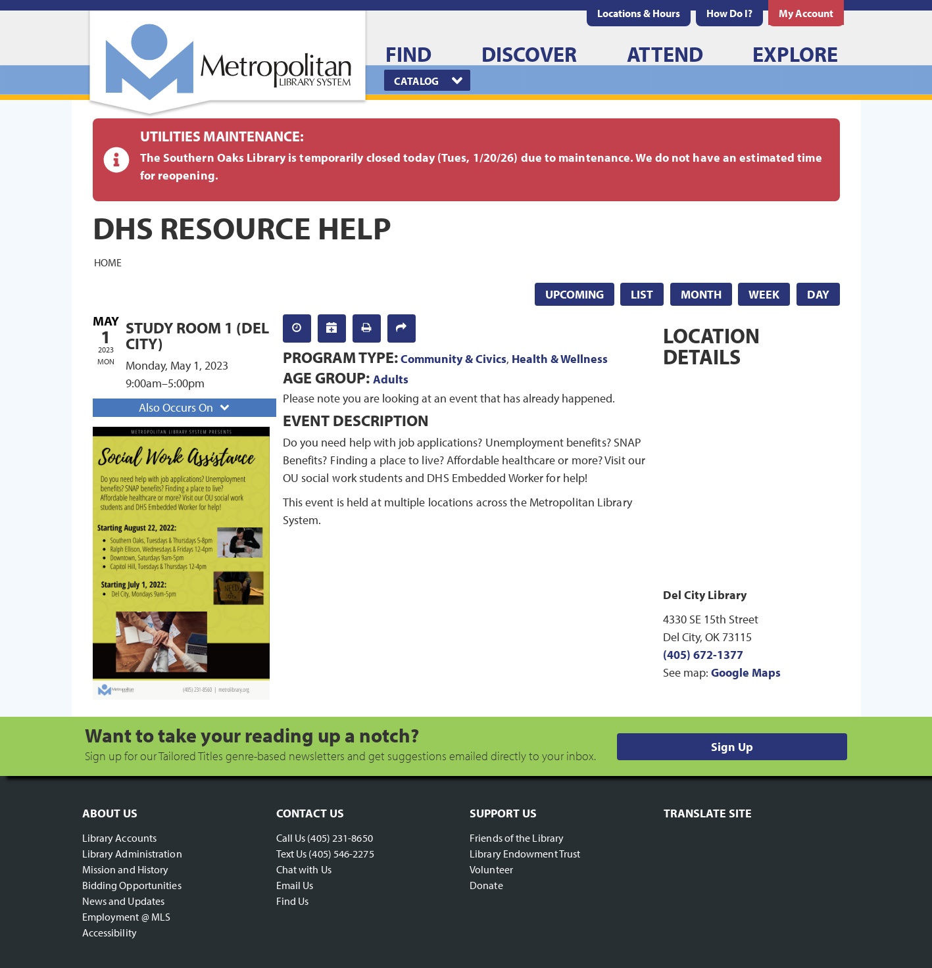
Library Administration (132, 853)
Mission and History (125, 869)
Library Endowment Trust (525, 853)
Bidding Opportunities (132, 885)
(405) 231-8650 (339, 837)
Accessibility (109, 932)
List (642, 294)
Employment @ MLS (126, 916)
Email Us (295, 885)
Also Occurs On (185, 407)
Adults (390, 379)
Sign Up (732, 746)
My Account (806, 13)
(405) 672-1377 (703, 654)
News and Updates (123, 901)
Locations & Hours (638, 13)
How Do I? (729, 13)
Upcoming (574, 294)
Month (701, 294)
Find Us (292, 901)
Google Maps (746, 672)
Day (818, 294)
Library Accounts (119, 837)
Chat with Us (303, 869)
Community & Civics (453, 358)
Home (108, 261)
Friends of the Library (517, 837)
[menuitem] (639, 13)
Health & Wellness (560, 358)
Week (763, 294)
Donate (486, 885)
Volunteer (491, 869)
